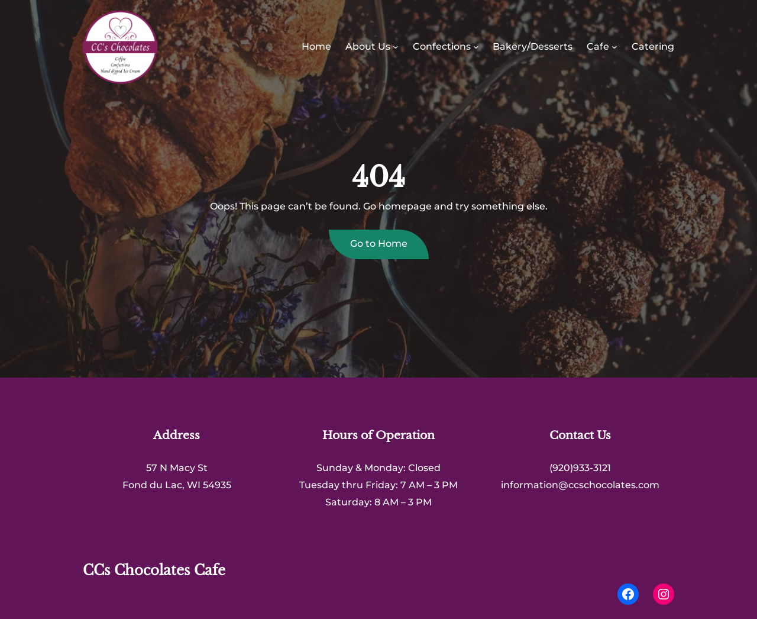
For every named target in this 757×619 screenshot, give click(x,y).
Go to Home (378, 243)
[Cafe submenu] (614, 47)
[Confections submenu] (476, 47)
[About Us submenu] (396, 47)
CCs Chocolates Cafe (154, 570)
